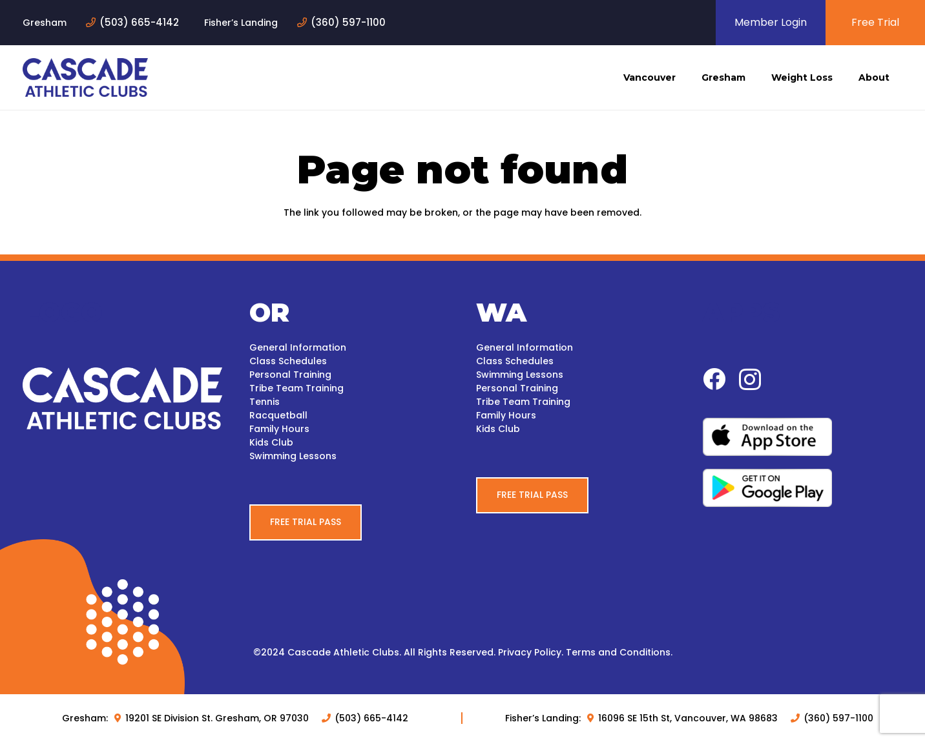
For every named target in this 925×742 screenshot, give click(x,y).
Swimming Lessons (293, 455)
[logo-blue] (85, 77)
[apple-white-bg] (802, 437)
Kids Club (271, 442)
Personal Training (290, 374)
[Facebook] (714, 378)
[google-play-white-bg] (802, 488)
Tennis (264, 401)
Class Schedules (288, 361)
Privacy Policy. (530, 652)
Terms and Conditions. (619, 652)
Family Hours (279, 428)
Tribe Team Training (296, 388)
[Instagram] (750, 380)
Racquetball (278, 415)
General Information (297, 347)
